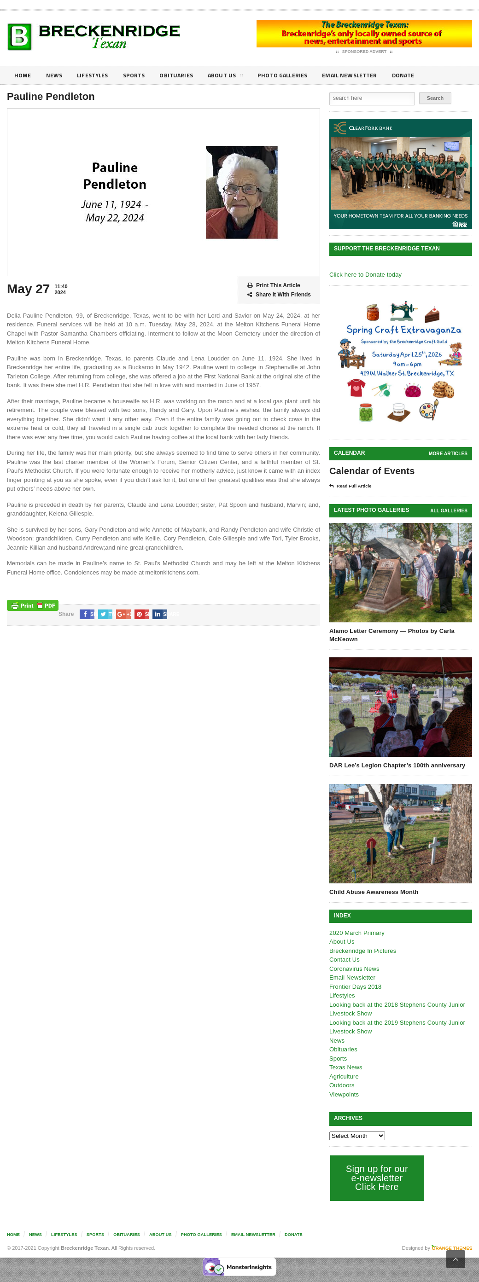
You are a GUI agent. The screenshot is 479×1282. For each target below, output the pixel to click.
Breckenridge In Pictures (362, 950)
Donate (426, 75)
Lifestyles (97, 75)
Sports (141, 75)
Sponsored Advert (365, 52)
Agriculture (343, 1076)
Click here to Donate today (364, 274)
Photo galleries (297, 75)
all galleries (449, 510)
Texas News (345, 1067)
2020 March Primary (356, 932)
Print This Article (273, 285)
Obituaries (186, 75)
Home (23, 75)
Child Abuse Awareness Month (373, 891)
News (56, 75)
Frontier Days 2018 (354, 986)
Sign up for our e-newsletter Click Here (376, 1178)
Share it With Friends (279, 295)
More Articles (448, 453)
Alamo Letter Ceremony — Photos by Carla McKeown (390, 635)
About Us (236, 76)
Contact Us (344, 959)
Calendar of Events (371, 471)
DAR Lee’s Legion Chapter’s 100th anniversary (395, 765)
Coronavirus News (353, 968)
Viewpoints (343, 1094)
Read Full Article (353, 486)
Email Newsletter (369, 75)
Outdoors (341, 1085)
